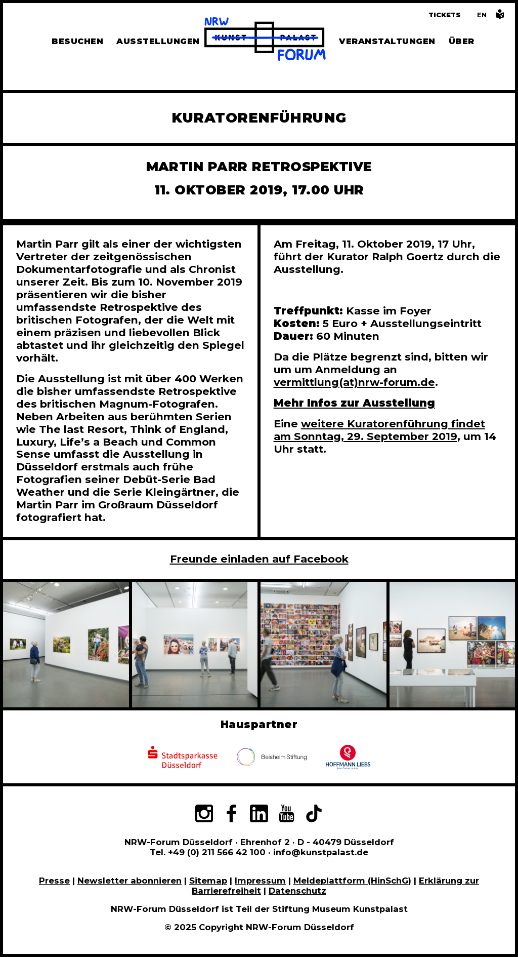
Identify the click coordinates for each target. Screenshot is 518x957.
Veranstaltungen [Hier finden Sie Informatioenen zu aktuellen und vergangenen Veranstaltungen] (387, 41)
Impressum (260, 880)
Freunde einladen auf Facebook (259, 558)
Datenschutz (297, 891)
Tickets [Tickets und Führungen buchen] (444, 15)
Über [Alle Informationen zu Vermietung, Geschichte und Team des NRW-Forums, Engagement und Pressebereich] (461, 41)
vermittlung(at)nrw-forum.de (354, 382)
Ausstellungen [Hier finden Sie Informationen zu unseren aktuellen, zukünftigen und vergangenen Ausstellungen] (157, 41)
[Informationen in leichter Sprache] (500, 17)
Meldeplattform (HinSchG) (352, 880)
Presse (54, 880)
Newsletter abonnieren (129, 880)
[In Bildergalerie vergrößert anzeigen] (66, 645)
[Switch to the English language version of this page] (482, 15)
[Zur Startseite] (265, 40)
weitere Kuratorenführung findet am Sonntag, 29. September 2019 (379, 430)
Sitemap (208, 880)
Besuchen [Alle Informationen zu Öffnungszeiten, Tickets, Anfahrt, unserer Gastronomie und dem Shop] (77, 41)
